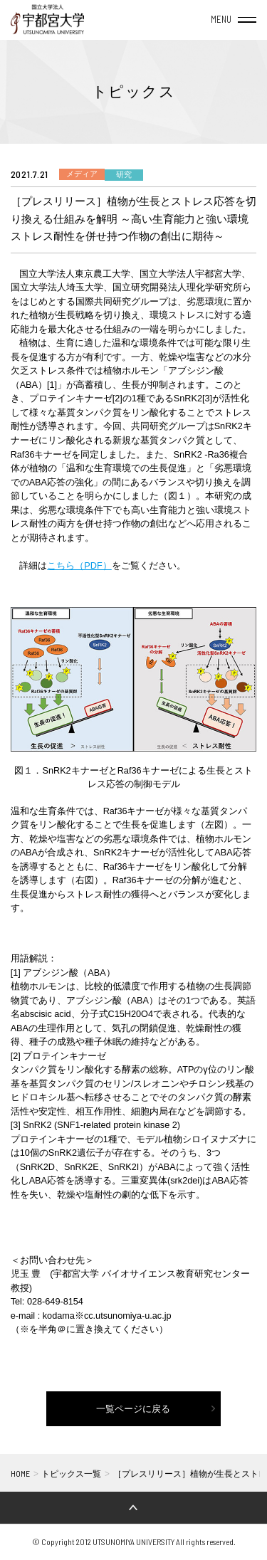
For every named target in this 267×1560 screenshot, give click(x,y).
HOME (20, 1473)
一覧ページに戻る (133, 1409)
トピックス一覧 (71, 1473)
